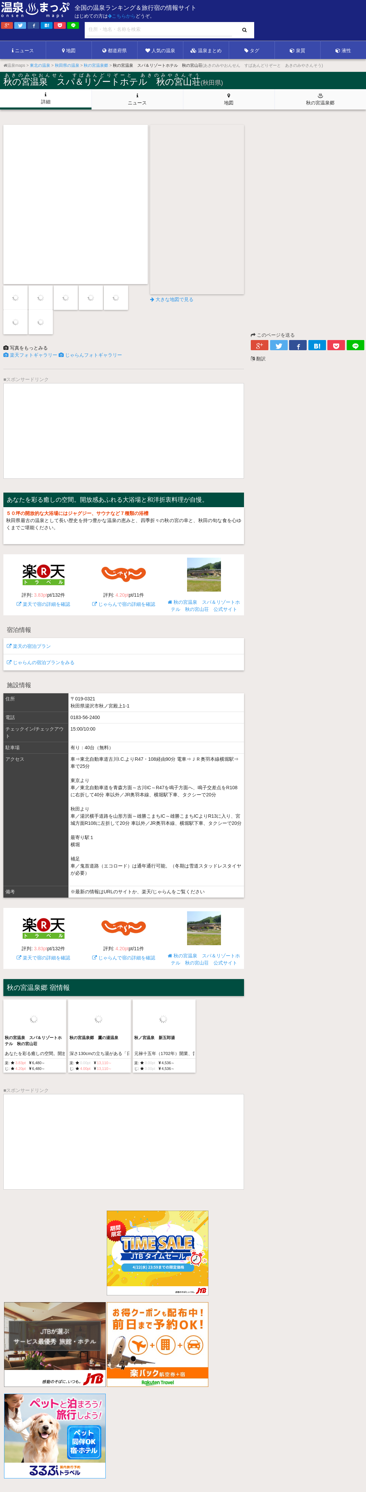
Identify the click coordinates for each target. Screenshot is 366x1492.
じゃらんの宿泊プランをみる (41, 662)
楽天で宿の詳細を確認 (43, 582)
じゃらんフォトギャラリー (90, 355)
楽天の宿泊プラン (29, 646)
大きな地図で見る (172, 299)
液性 (343, 50)
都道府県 (114, 50)
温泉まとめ (206, 50)
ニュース (23, 50)
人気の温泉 (160, 50)
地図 (69, 50)
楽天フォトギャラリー (30, 355)
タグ (251, 50)
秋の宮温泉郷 (320, 99)
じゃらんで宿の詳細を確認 (124, 582)
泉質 (297, 50)
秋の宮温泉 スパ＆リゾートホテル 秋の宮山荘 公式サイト (204, 585)
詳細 (45, 98)
